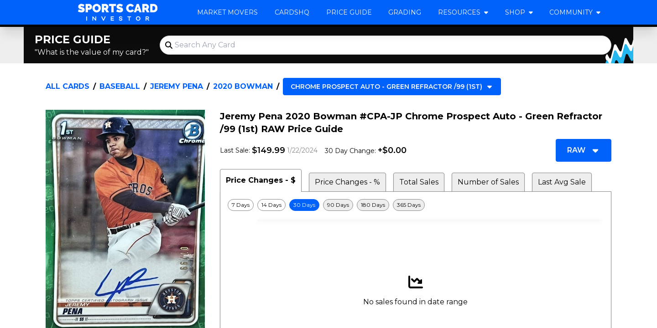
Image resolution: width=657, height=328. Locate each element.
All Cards (67, 86)
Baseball (119, 86)
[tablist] (415, 180)
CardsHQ (292, 12)
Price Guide (349, 12)
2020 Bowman (243, 86)
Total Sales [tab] (418, 182)
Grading (404, 12)
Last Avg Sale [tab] (562, 182)
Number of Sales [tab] (488, 182)
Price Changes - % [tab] (347, 182)
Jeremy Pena (176, 86)
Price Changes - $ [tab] (261, 180)
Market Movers (227, 12)
